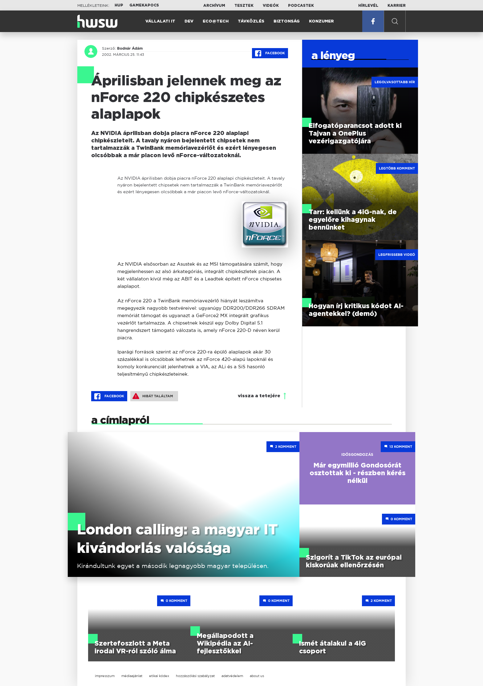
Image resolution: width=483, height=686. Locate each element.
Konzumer (321, 21)
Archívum (214, 5)
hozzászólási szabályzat (195, 676)
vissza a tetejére (259, 396)
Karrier (397, 5)
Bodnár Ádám (130, 48)
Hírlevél (368, 5)
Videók (271, 5)
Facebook (270, 53)
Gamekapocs (144, 5)
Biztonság (287, 21)
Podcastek (301, 5)
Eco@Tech (216, 21)
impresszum (105, 676)
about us (257, 676)
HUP (119, 5)
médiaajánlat (131, 676)
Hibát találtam (152, 396)
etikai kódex (159, 676)
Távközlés (251, 21)
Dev (189, 21)
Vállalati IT (160, 21)
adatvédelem (232, 676)
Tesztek (244, 5)
